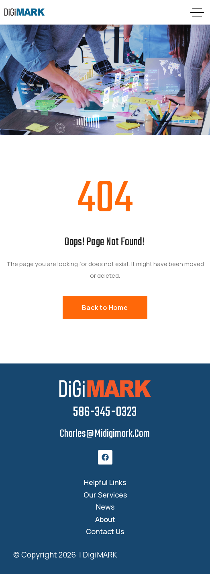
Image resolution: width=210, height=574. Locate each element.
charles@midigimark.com (105, 433)
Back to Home (105, 307)
